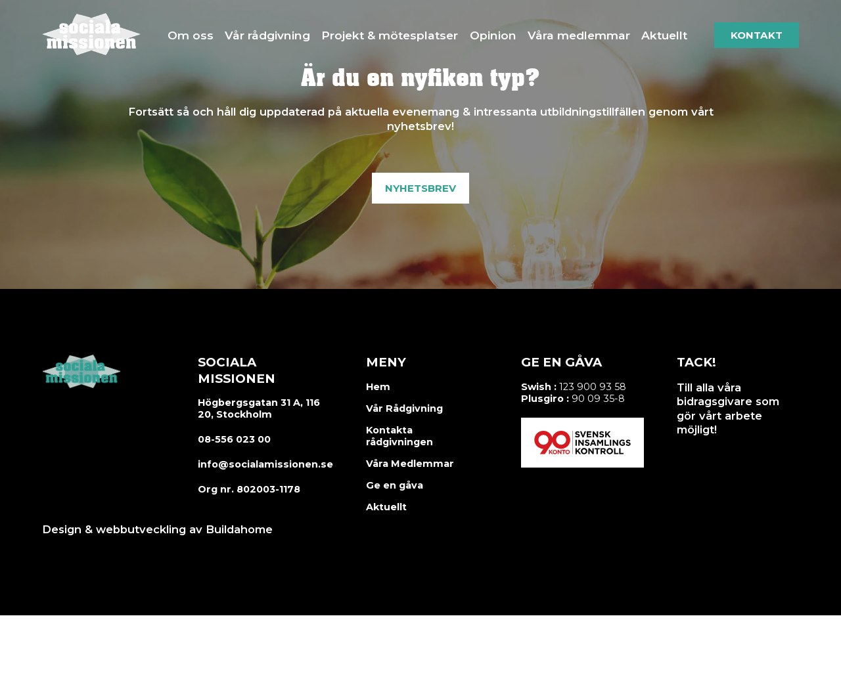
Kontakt (757, 35)
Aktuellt (664, 35)
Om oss (191, 35)
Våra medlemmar (579, 35)
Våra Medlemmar (410, 464)
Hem (378, 387)
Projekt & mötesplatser (389, 35)
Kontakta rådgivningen (399, 436)
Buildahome (239, 529)
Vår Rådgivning (404, 408)
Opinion (493, 35)
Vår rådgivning (267, 35)
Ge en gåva (394, 485)
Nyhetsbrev (420, 188)
